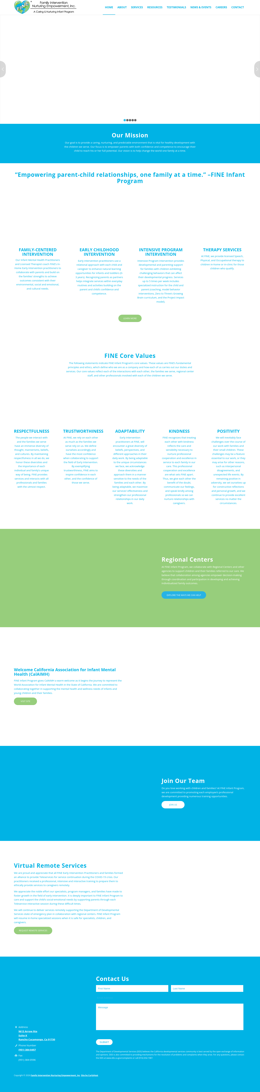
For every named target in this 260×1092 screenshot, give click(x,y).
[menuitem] (109, 7)
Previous (3, 69)
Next (257, 69)
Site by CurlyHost (89, 1075)
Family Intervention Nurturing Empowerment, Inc (55, 1075)
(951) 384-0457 (27, 1049)
